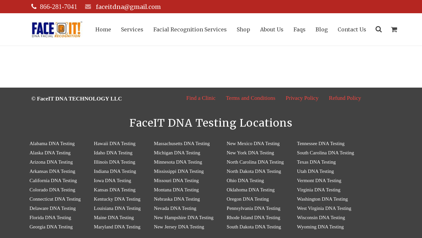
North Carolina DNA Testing (255, 162)
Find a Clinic (201, 98)
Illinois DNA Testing (114, 162)
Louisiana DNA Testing (117, 208)
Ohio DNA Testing (245, 180)
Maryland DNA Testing (117, 226)
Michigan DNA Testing (177, 152)
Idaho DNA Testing (113, 152)
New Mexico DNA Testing (253, 143)
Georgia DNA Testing (51, 226)
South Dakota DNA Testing (254, 226)
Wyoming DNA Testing (320, 226)
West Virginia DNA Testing (324, 208)
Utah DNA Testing (315, 171)
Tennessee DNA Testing (321, 143)
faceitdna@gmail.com (128, 7)
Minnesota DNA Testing (178, 162)
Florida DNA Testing (50, 217)
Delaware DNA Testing (53, 208)
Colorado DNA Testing (52, 189)
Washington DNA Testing (322, 199)
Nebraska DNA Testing (177, 199)
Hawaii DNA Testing (115, 143)
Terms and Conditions (250, 98)
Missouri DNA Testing (176, 180)
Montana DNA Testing (176, 189)
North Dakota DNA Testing (254, 171)
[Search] (380, 29)
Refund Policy (345, 98)
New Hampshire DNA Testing (184, 217)
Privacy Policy (302, 98)
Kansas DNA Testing (115, 189)
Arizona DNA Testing (51, 162)
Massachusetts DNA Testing (182, 143)
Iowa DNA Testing (112, 180)
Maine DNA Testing (114, 217)
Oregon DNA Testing (248, 199)
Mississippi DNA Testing (179, 171)
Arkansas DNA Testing (52, 171)
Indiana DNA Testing (115, 171)
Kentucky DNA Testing (117, 199)
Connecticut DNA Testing (55, 199)
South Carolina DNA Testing (325, 152)
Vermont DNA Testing (319, 180)
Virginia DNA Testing (319, 189)
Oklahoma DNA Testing (251, 189)
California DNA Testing (53, 180)
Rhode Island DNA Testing (253, 217)
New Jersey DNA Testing (179, 226)
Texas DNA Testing (316, 162)
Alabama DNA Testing (52, 143)
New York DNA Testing (250, 152)
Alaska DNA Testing (50, 152)
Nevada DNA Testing (175, 208)
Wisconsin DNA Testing (321, 217)
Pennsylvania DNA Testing (254, 208)
